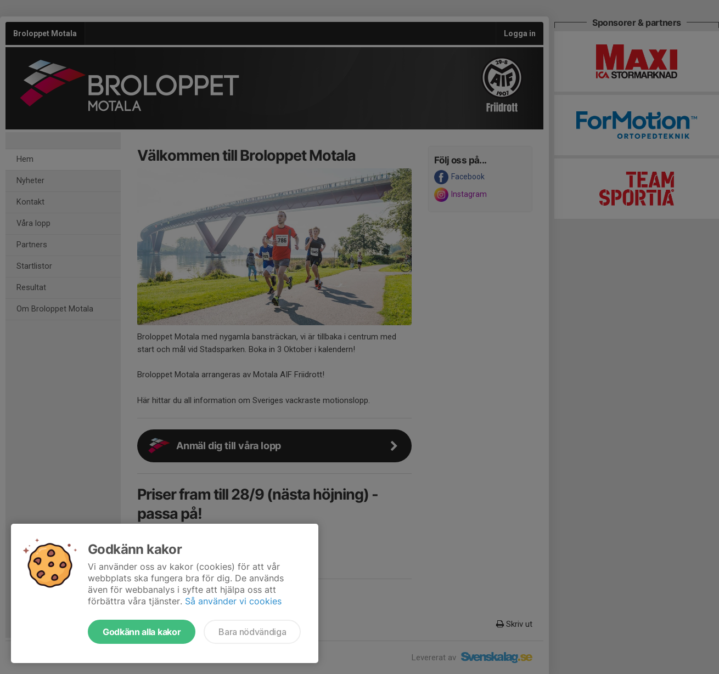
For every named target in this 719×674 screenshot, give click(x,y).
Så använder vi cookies (233, 601)
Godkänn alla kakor (142, 631)
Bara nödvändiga (252, 631)
